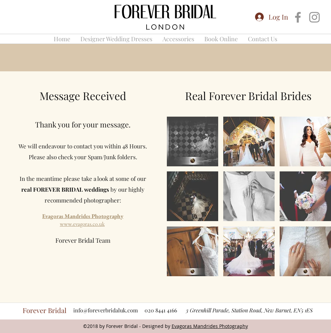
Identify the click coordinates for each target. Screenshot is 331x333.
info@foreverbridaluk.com (105, 310)
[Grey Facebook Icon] (298, 17)
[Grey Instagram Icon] (314, 17)
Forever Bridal (45, 310)
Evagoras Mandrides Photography (82, 216)
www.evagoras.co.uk (82, 224)
